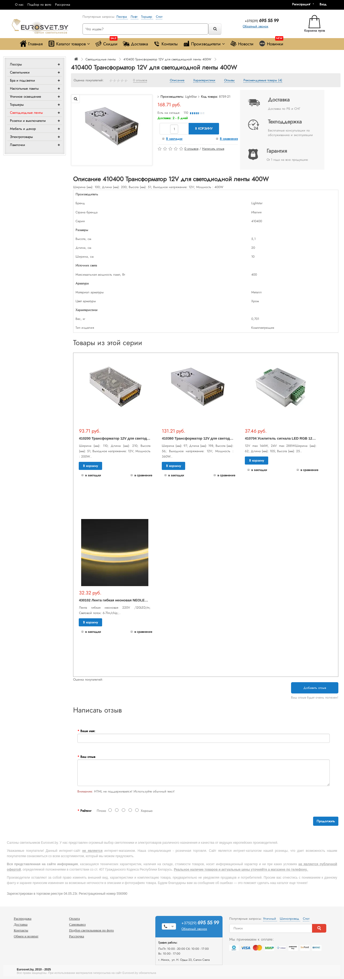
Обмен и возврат (26, 936)
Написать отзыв (213, 148)
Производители (204, 43)
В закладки (174, 138)
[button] (325, 4)
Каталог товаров (69, 43)
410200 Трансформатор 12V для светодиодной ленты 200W (130, 438)
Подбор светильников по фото (91, 930)
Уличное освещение (25, 96)
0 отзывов (140, 80)
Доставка (135, 43)
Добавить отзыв (314, 687)
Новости (241, 43)
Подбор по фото (39, 4)
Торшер (147, 16)
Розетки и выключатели (28, 120)
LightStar (191, 96)
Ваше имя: (87, 731)
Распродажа (22, 918)
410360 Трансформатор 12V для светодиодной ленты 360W (213, 438)
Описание (177, 80)
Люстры (16, 64)
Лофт (134, 16)
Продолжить (326, 821)
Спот (159, 16)
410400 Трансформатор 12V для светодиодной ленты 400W (167, 59)
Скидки (106, 42)
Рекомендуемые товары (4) (262, 80)
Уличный (270, 918)
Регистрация (301, 4)
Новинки (271, 42)
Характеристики (204, 80)
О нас (19, 4)
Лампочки (17, 144)
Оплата (74, 918)
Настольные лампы (24, 88)
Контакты (165, 43)
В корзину (204, 128)
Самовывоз (77, 924)
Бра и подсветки (22, 80)
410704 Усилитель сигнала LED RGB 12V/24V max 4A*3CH (294, 438)
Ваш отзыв (87, 756)
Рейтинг (85, 810)
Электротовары (21, 136)
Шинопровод (290, 918)
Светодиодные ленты (26, 112)
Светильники (20, 72)
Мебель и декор (23, 128)
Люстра (122, 16)
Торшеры (17, 104)
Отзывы (229, 80)
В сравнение (229, 138)
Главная (31, 43)
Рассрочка (62, 4)
